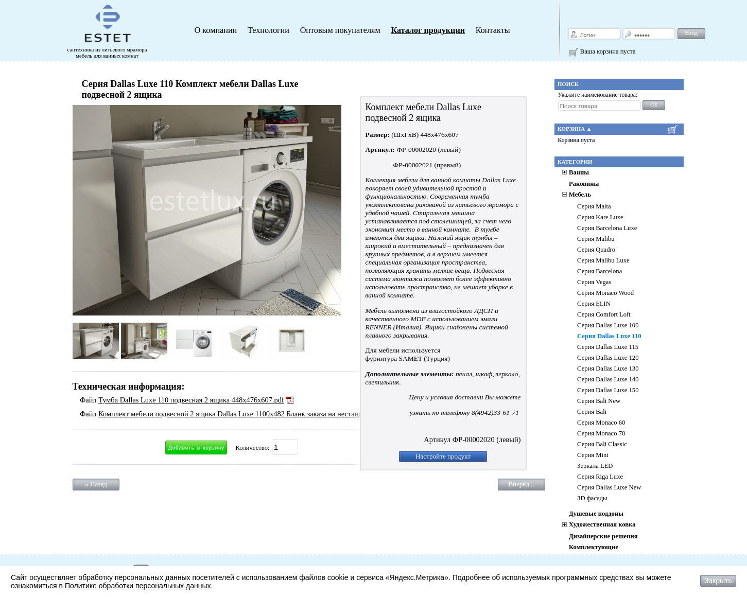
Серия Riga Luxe (600, 476)
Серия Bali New (598, 401)
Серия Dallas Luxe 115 (607, 346)
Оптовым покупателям (340, 30)
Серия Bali (591, 411)
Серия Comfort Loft (604, 314)
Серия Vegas (594, 282)
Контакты (493, 30)
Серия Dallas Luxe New (609, 487)
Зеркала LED (595, 465)
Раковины (584, 183)
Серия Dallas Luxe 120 (607, 357)
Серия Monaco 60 (601, 422)
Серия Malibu (596, 238)
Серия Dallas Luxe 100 (607, 325)
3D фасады (592, 498)
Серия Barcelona (599, 271)
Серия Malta (594, 206)
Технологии (268, 30)
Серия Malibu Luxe (603, 260)
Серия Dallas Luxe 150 (607, 390)
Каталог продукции (428, 30)
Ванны (579, 172)
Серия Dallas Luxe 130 (607, 368)
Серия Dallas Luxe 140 (607, 379)
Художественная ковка (602, 524)
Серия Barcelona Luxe (607, 228)
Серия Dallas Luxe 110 (609, 336)
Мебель (580, 194)
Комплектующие (593, 547)
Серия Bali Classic (602, 444)
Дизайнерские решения (603, 536)
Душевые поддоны (596, 513)
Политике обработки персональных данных (138, 586)
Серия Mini (593, 455)
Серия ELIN (594, 303)
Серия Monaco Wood (605, 292)
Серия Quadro (596, 249)
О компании (216, 30)
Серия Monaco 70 (601, 433)
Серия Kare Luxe (600, 217)
